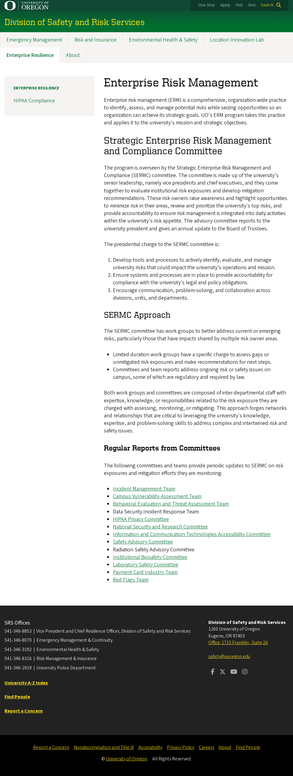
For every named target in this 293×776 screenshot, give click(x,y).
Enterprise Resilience (30, 55)
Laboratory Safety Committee (145, 565)
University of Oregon (126, 759)
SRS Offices (17, 623)
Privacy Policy (180, 747)
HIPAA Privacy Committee (141, 519)
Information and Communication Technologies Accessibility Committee (191, 534)
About (73, 55)
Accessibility (150, 747)
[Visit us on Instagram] (245, 672)
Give (252, 5)
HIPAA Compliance (34, 101)
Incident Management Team (144, 489)
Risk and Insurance (95, 40)
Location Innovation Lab (237, 40)
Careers (206, 747)
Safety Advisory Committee (143, 542)
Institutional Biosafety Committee (150, 557)
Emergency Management (34, 40)
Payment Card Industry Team (145, 572)
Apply (225, 5)
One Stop (206, 5)
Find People (248, 747)
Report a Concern (51, 747)
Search (267, 5)
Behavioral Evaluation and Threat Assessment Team (171, 504)
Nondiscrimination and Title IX (104, 747)
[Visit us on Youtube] (234, 672)
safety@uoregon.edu (229, 656)
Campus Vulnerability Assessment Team (157, 496)
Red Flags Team (130, 580)
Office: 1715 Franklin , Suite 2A (238, 642)
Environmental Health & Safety (163, 40)
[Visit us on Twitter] (222, 672)
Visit (238, 5)
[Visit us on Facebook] (212, 672)
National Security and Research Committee (160, 527)
